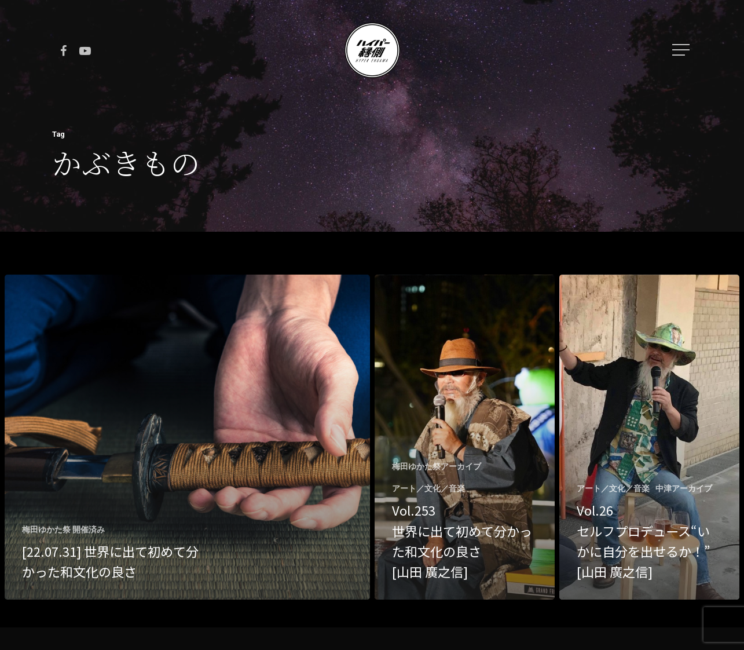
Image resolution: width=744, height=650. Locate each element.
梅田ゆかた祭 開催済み (63, 529)
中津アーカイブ (683, 488)
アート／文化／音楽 (428, 488)
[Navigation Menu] (682, 50)
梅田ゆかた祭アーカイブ (436, 466)
